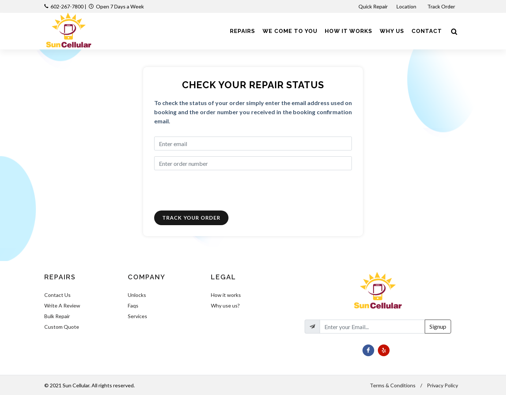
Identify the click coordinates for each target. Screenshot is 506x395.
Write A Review (62, 305)
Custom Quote (61, 327)
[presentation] (209, 190)
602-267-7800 (67, 6)
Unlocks (137, 295)
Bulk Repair (57, 316)
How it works (226, 295)
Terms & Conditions (393, 385)
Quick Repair (373, 6)
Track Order (441, 6)
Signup (437, 326)
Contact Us (57, 295)
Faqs (133, 305)
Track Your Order (191, 218)
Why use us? (225, 305)
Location (407, 6)
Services (137, 316)
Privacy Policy (442, 385)
